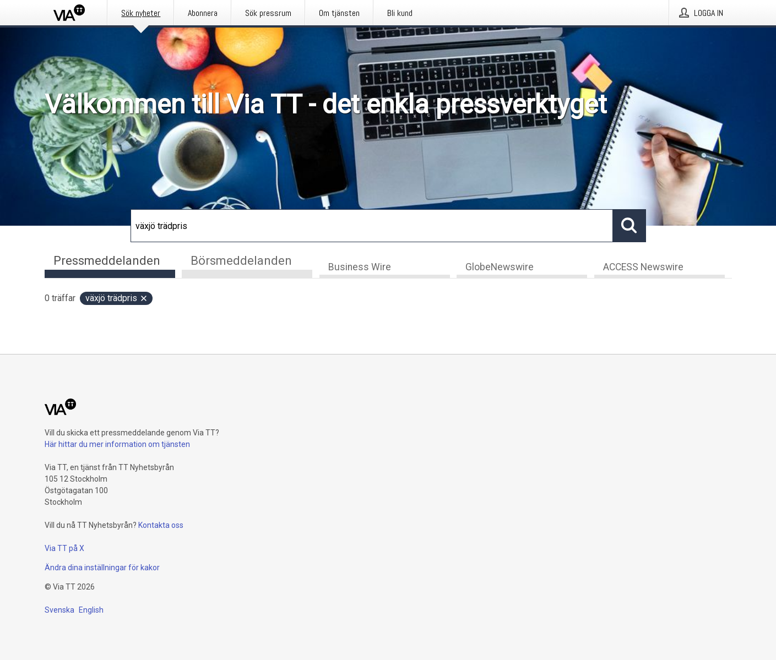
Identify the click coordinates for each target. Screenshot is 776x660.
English (91, 610)
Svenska (59, 610)
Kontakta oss (160, 525)
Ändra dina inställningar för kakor (102, 567)
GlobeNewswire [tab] (499, 267)
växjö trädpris (116, 298)
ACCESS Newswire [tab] (643, 267)
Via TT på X (64, 548)
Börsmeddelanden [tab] (241, 261)
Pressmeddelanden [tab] (106, 261)
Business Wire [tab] (359, 267)
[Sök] (372, 225)
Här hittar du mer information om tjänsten (117, 444)
